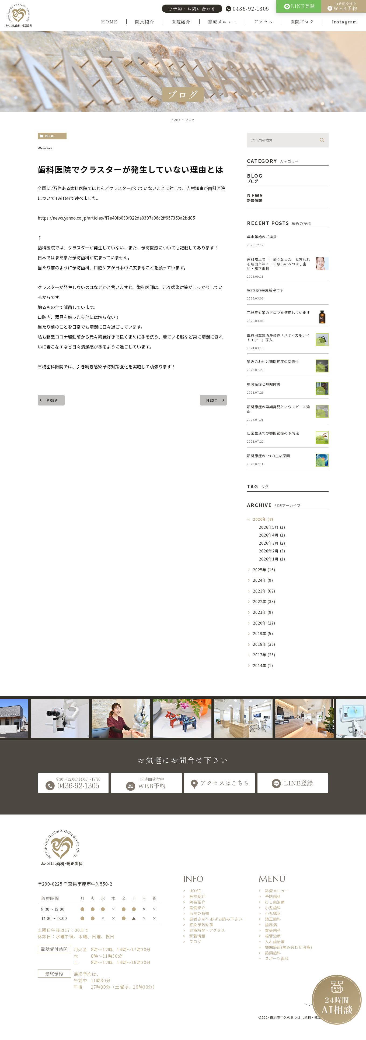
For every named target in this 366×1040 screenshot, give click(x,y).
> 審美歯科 (270, 930)
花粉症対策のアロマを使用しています (278, 312)
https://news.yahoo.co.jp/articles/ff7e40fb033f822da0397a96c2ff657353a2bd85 (117, 217)
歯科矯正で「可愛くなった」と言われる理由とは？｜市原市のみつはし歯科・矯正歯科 (278, 264)
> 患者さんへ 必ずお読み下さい (212, 919)
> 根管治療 (270, 936)
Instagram (344, 21)
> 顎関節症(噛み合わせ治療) (285, 947)
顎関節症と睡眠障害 (263, 384)
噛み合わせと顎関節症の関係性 (273, 361)
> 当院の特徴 (196, 913)
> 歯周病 (268, 924)
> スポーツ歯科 (274, 958)
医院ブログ (302, 21)
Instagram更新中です (265, 289)
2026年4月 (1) (272, 535)
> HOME (192, 890)
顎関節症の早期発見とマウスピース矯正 (278, 409)
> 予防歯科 (270, 896)
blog (50, 136)
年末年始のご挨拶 (262, 236)
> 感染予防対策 (198, 924)
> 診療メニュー (274, 890)
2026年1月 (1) (272, 559)
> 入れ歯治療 (272, 941)
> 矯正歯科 (270, 919)
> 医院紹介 (194, 896)
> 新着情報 (194, 936)
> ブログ (192, 941)
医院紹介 (181, 21)
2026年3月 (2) (272, 543)
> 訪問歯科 (270, 953)
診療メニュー (222, 21)
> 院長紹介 (194, 902)
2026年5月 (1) (272, 527)
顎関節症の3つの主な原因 (268, 455)
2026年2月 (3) (272, 551)
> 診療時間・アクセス (204, 930)
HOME (109, 21)
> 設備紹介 (194, 907)
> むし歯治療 (272, 902)
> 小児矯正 (270, 913)
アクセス (263, 21)
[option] (73, 718)
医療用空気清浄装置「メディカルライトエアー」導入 (278, 337)
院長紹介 (144, 21)
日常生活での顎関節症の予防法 (273, 433)
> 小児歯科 (270, 907)
